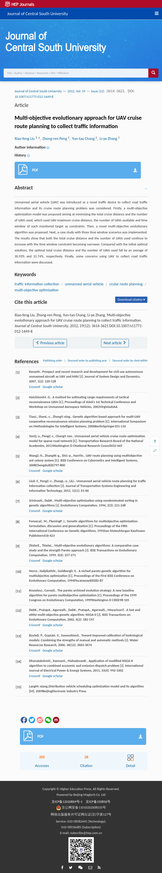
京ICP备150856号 (98, 802)
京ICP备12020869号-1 (67, 802)
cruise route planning (126, 284)
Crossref (34, 387)
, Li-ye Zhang (107, 138)
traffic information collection (37, 284)
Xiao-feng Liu (25, 138)
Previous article (50, 343)
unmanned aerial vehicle (84, 284)
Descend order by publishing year (87, 360)
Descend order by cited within (130, 360)
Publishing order (52, 360)
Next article (115, 343)
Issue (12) (97, 91)
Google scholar (52, 387)
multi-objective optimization (37, 290)
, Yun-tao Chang (82, 138)
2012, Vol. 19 (76, 91)
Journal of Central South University (37, 13)
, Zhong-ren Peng (54, 138)
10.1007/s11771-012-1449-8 (34, 97)
